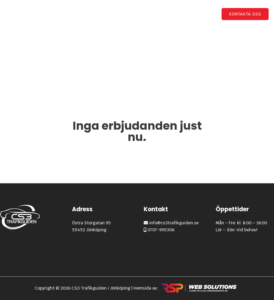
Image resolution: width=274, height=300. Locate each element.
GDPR (183, 14)
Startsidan (103, 14)
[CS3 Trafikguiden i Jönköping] (21, 14)
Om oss (204, 14)
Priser (163, 14)
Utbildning (133, 14)
